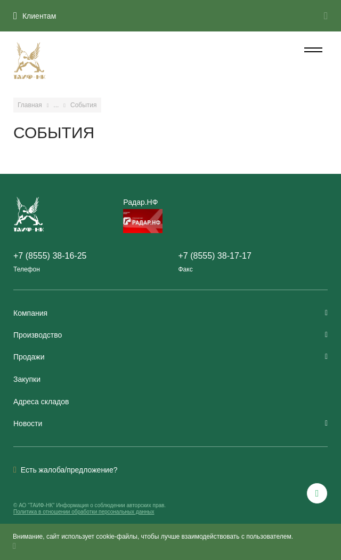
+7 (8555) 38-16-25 (49, 255)
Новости (170, 423)
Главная (30, 105)
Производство (170, 335)
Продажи (170, 356)
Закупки (26, 379)
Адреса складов (41, 401)
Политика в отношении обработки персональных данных (83, 512)
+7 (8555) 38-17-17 (214, 255)
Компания (170, 313)
